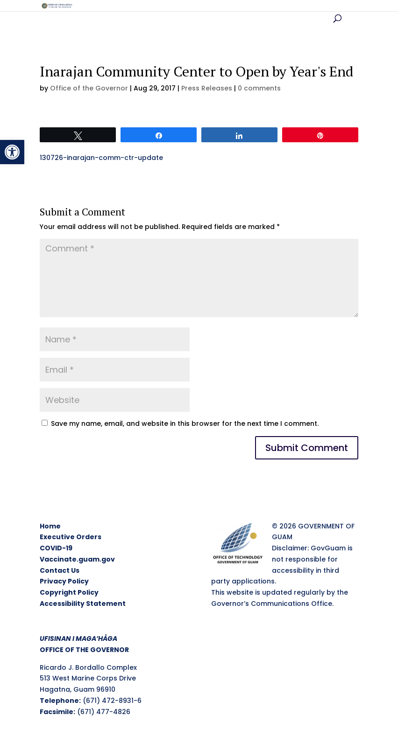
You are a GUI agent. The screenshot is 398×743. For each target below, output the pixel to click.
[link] (12, 152)
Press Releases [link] (206, 88)
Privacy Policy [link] (64, 581)
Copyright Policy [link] (69, 592)
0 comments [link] (259, 88)
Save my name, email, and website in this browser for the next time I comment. (185, 423)
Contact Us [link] (59, 570)
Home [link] (50, 526)
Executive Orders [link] (70, 537)
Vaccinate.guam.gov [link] (77, 559)
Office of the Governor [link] (89, 88)
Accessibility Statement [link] (83, 603)
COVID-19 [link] (56, 548)
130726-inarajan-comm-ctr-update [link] (101, 157)
